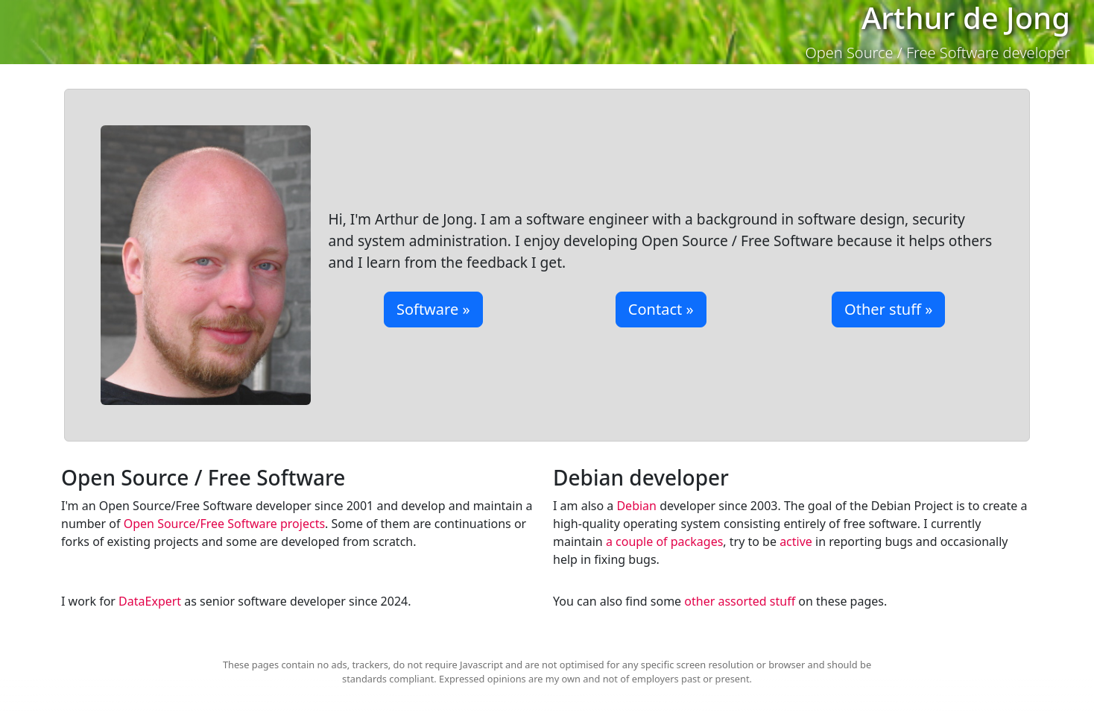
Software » (433, 309)
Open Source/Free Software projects (224, 523)
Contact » (661, 309)
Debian (636, 505)
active (796, 541)
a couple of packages (664, 541)
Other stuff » (888, 309)
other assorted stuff (739, 601)
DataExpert (149, 601)
